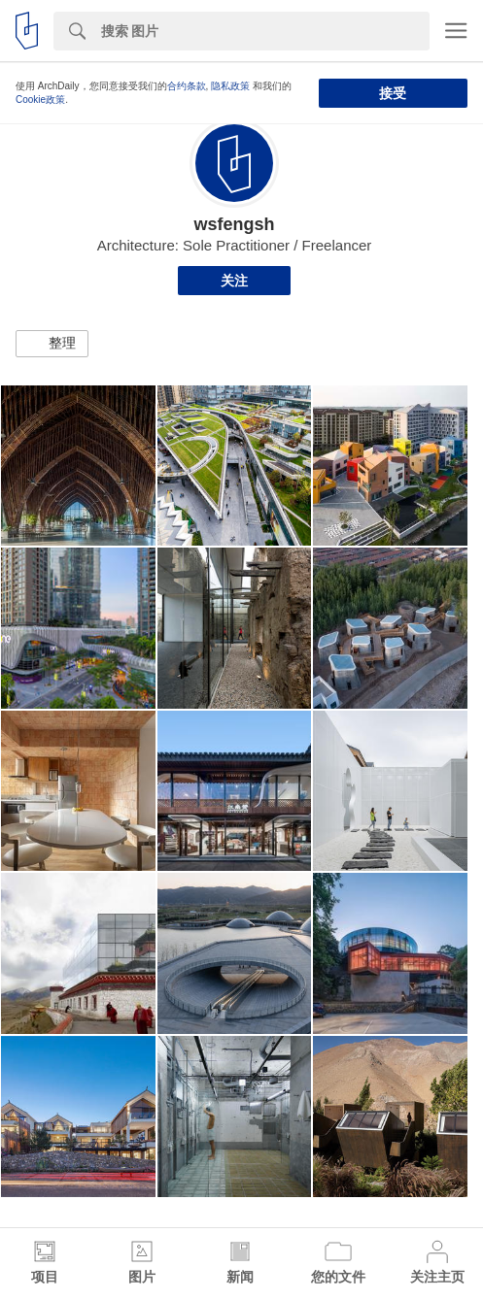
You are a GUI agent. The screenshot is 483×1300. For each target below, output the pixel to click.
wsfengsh (233, 224)
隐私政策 (230, 86)
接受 (392, 93)
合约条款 (186, 86)
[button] (52, 343)
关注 (234, 280)
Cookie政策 (40, 99)
